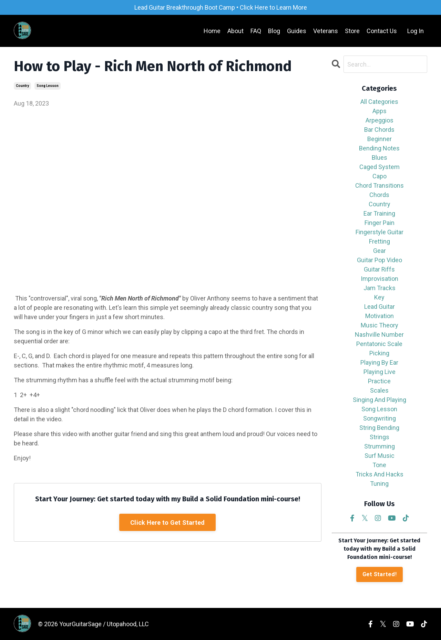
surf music (379, 455)
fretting (379, 241)
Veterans (325, 31)
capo (379, 176)
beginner (379, 138)
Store (352, 31)
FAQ (255, 31)
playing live (379, 371)
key (379, 297)
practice (379, 381)
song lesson (48, 86)
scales (379, 390)
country (22, 86)
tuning (379, 483)
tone (379, 465)
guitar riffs (379, 269)
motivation (379, 315)
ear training (379, 213)
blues (379, 157)
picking (379, 353)
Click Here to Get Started (167, 522)
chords (379, 194)
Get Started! (379, 574)
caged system (379, 166)
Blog (274, 31)
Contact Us (382, 31)
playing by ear (379, 362)
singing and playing (379, 399)
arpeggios (379, 120)
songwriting (379, 418)
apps (379, 111)
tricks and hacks (379, 474)
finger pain (379, 222)
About (235, 31)
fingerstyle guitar (379, 232)
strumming (379, 446)
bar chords (379, 129)
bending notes (379, 148)
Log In (415, 31)
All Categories (379, 101)
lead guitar (379, 306)
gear (379, 250)
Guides (296, 31)
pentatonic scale (379, 343)
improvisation (379, 278)
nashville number (379, 334)
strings (379, 437)
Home (212, 31)
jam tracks (379, 288)
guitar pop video (379, 260)
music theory (379, 325)
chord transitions (379, 185)
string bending (379, 427)
